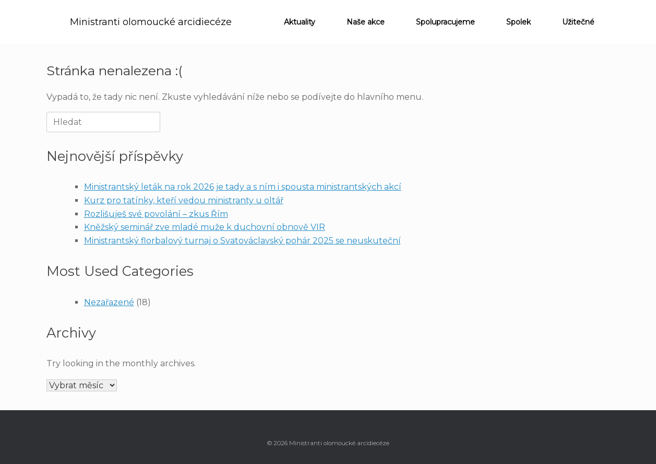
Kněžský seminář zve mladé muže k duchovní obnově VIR (204, 227)
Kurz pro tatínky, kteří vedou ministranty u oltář (183, 200)
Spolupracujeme (445, 22)
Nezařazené (109, 302)
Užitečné (578, 22)
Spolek (518, 22)
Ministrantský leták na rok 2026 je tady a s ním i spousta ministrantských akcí (242, 187)
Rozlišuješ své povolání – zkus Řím (156, 214)
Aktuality (299, 22)
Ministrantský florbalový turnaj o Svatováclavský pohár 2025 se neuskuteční (242, 241)
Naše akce (366, 22)
